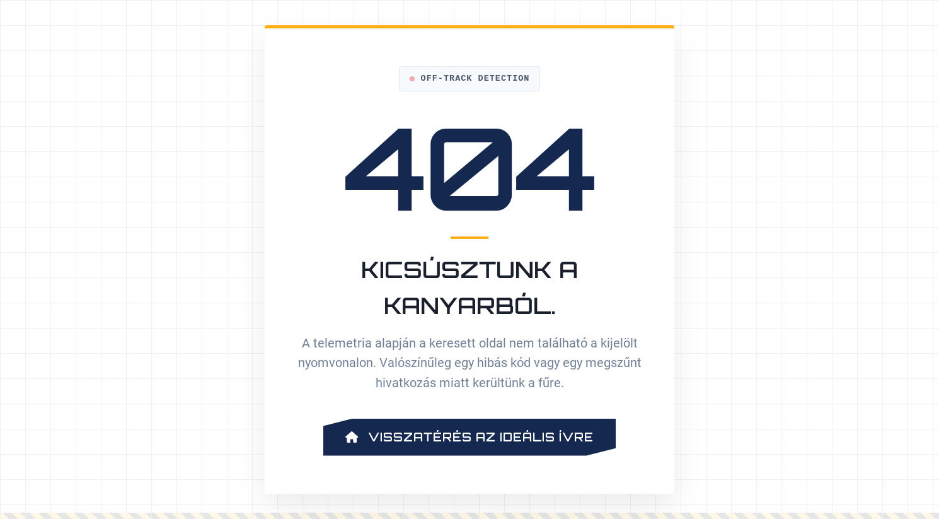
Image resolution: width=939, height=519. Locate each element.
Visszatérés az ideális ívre (469, 437)
